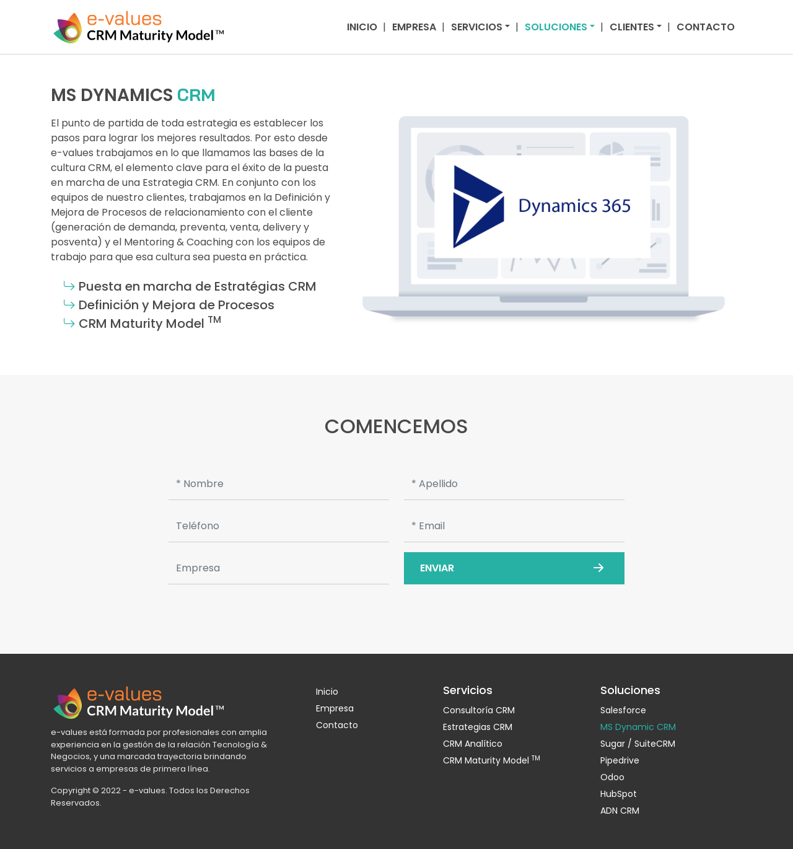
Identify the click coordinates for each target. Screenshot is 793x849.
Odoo (612, 777)
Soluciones (556, 27)
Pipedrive (619, 760)
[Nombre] (279, 484)
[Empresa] (279, 568)
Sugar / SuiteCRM (637, 743)
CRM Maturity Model (491, 760)
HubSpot (618, 794)
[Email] (514, 526)
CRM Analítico (472, 743)
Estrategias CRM (477, 727)
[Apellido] (514, 484)
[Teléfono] (279, 526)
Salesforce (623, 710)
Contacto (706, 27)
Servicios (476, 27)
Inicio (362, 27)
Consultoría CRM (479, 710)
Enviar (514, 568)
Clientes (632, 27)
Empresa (414, 27)
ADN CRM (619, 810)
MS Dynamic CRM (638, 727)
